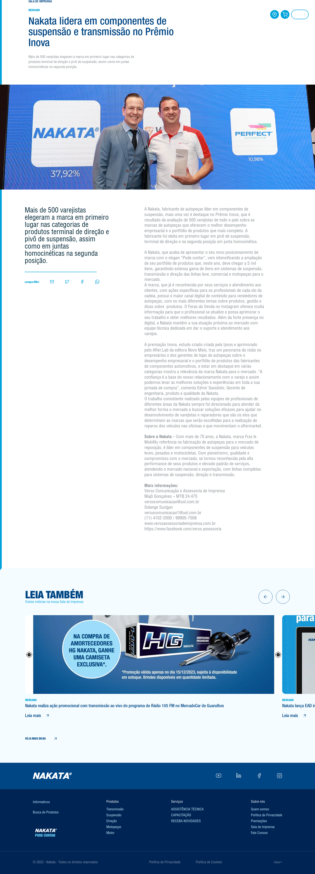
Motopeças (113, 827)
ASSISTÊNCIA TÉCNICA (187, 809)
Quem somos (260, 809)
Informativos (41, 802)
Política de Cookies (209, 862)
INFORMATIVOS (145, 14)
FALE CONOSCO (248, 14)
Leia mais (37, 715)
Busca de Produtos (46, 812)
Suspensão (113, 815)
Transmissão (115, 809)
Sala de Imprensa (263, 827)
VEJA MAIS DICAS (41, 738)
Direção (111, 821)
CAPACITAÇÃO (183, 14)
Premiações (259, 821)
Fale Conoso (259, 832)
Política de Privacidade (266, 815)
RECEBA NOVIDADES (186, 821)
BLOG (215, 14)
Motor (110, 832)
